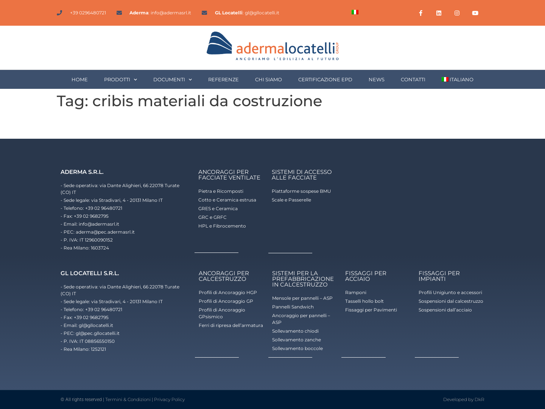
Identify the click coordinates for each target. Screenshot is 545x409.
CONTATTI (413, 79)
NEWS (377, 79)
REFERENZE (223, 79)
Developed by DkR (463, 399)
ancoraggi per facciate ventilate (229, 174)
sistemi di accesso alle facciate (302, 174)
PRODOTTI (120, 79)
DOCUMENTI (172, 79)
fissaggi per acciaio (365, 276)
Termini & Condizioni (128, 399)
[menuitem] (355, 12)
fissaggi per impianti (439, 276)
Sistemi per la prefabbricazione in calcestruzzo (303, 279)
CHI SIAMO (268, 79)
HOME (80, 79)
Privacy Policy (169, 399)
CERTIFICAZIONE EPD (325, 79)
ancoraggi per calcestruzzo (224, 276)
